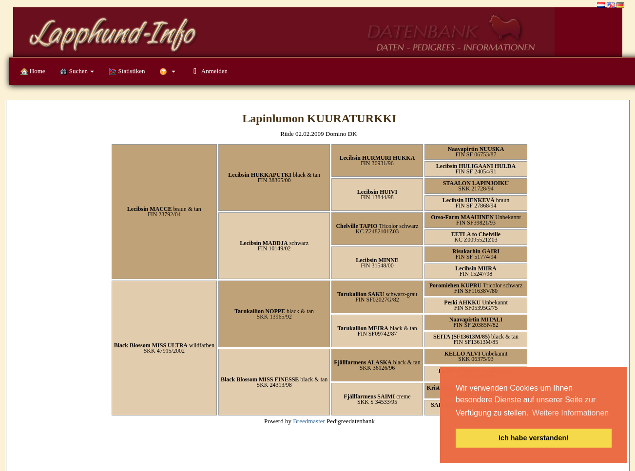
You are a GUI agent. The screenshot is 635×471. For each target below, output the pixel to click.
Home (32, 71)
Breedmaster (309, 421)
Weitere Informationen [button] (570, 413)
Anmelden (209, 71)
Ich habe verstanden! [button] (534, 438)
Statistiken (127, 71)
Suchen (77, 71)
